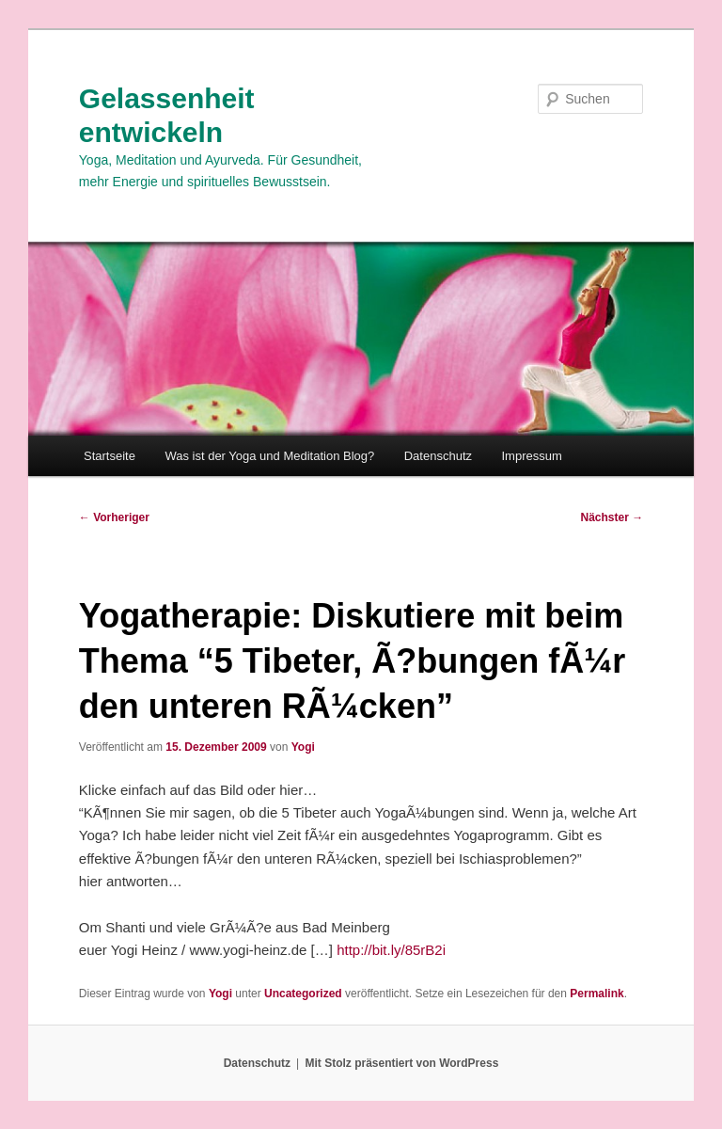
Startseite (109, 456)
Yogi (303, 747)
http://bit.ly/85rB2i (391, 950)
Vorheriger (114, 517)
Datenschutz (438, 456)
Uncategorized (303, 993)
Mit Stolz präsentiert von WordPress (401, 1063)
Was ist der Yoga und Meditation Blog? (269, 456)
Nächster (612, 517)
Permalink (596, 993)
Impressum (532, 456)
